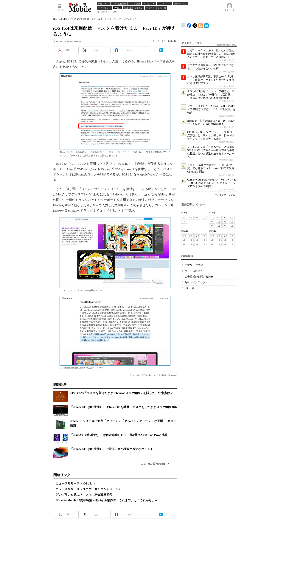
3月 (197, 218)
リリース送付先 (194, 270)
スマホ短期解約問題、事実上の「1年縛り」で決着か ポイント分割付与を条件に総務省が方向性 (210, 80)
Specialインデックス (196, 282)
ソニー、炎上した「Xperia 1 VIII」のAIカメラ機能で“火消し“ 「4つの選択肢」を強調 (211, 109)
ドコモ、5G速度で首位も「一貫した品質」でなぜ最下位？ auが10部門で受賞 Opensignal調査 (212, 168)
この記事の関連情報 (151, 463)
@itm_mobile (194, 24)
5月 (184, 218)
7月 (218, 222)
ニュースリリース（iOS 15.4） (76, 483)
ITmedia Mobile (60, 19)
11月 (219, 218)
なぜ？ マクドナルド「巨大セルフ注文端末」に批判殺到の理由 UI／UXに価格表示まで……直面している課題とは (211, 54)
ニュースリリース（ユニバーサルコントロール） (88, 489)
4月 (190, 218)
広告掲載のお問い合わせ (199, 276)
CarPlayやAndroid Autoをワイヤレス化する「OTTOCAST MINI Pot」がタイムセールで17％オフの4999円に (211, 183)
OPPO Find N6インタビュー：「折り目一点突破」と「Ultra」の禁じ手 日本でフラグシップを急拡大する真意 (211, 135)
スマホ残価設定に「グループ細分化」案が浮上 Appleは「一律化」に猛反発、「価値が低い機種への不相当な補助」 (210, 94)
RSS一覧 (190, 288)
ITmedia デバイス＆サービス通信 (183, 24)
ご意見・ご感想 (194, 265)
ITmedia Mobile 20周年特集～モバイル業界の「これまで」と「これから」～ (107, 500)
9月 (231, 218)
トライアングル (158, 41)
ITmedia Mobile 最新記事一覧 (200, 24)
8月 (212, 222)
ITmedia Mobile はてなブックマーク (206, 24)
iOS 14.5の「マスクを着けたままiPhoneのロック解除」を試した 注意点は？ (121, 393)
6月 (225, 222)
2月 (203, 218)
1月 (184, 222)
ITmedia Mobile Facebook (189, 24)
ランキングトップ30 (225, 195)
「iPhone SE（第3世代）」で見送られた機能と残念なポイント (111, 449)
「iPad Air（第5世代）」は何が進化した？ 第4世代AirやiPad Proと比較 (119, 435)
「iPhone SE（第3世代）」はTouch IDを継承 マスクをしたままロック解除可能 (123, 407)
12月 (212, 218)
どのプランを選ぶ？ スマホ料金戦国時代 (84, 494)
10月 (225, 218)
